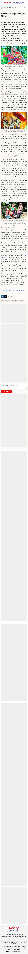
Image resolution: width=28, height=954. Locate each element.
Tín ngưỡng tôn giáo (20, 8)
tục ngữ (10, 75)
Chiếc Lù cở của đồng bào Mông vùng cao (14, 290)
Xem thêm (14, 708)
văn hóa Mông (14, 300)
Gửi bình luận (7, 391)
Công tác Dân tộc (8, 8)
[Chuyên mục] (2, 3)
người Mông (6, 300)
